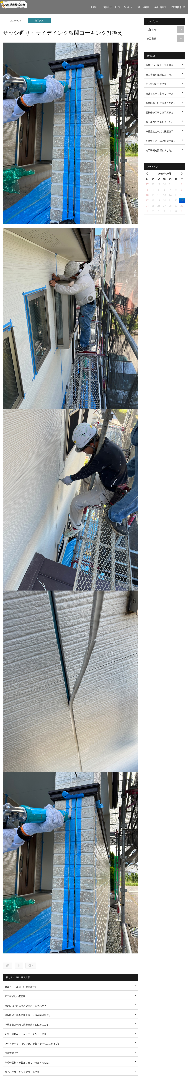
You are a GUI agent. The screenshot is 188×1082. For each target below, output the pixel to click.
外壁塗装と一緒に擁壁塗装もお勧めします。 (28, 1024)
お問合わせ (178, 7)
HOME (94, 7)
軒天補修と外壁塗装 (15, 996)
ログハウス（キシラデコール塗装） (23, 1072)
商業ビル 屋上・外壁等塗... (160, 65)
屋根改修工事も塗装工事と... (160, 112)
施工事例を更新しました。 (159, 74)
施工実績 (39, 20)
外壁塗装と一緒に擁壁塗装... (160, 131)
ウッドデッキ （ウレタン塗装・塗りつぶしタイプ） (32, 1043)
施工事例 (143, 7)
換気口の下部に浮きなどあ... (160, 103)
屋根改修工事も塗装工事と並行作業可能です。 (29, 1015)
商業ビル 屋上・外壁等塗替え (21, 986)
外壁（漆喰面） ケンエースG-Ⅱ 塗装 (26, 1034)
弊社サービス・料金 (118, 7)
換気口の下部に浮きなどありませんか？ (25, 1005)
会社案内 (160, 7)
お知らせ (165, 29)
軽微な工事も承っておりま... (160, 93)
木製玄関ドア (12, 1053)
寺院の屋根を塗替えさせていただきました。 (28, 1062)
